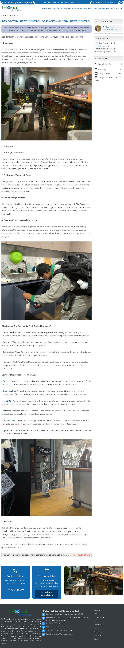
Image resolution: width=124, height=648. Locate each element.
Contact (120, 8)
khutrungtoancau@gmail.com (64, 630)
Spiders (6, 430)
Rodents (7, 401)
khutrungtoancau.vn (106, 51)
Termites (7, 410)
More (17, 430)
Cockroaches (9, 391)
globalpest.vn (103, 46)
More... (96, 639)
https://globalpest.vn (63, 634)
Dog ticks (98, 635)
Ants (5, 381)
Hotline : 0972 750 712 (104, 2)
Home (44, 8)
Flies (95, 621)
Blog (113, 8)
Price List (106, 8)
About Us (52, 8)
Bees (96, 628)
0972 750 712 (110, 30)
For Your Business (79, 8)
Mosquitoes (8, 420)
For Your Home (63, 8)
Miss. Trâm (109, 27)
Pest (90, 8)
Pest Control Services (75, 56)
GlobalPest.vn (10, 528)
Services (97, 8)
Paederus (98, 632)
